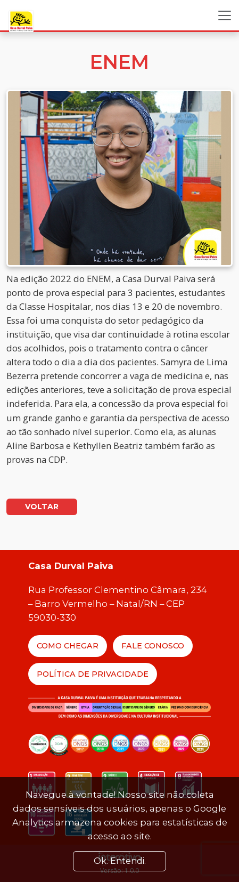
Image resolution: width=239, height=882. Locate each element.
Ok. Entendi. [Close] (120, 861)
